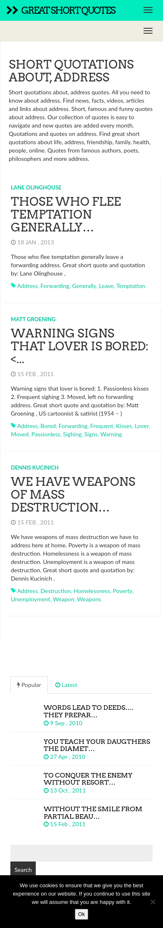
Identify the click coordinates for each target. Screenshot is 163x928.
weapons (89, 599)
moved (20, 434)
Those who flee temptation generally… (66, 214)
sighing (72, 434)
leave (106, 285)
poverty (122, 590)
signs (91, 434)
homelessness (92, 590)
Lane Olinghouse (36, 187)
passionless (46, 434)
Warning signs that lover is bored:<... (79, 346)
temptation (130, 285)
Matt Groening (33, 319)
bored (48, 425)
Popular (29, 684)
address (27, 285)
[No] (152, 902)
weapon (63, 599)
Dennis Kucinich (35, 467)
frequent (101, 425)
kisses (124, 425)
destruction (55, 590)
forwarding (54, 285)
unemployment (30, 599)
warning (111, 434)
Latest (66, 684)
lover (141, 425)
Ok (81, 914)
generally (84, 285)
